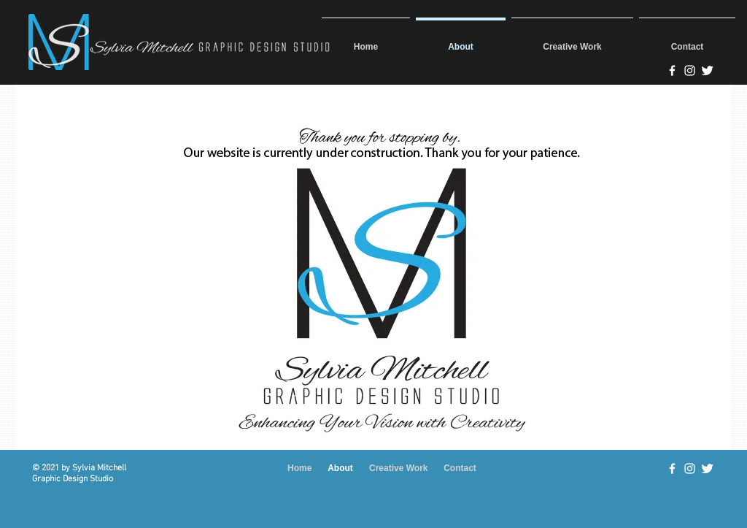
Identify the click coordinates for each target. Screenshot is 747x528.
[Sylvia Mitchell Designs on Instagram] (690, 70)
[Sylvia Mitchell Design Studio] (672, 70)
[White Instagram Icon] (690, 468)
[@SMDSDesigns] (707, 70)
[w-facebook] (672, 468)
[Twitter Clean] (707, 468)
